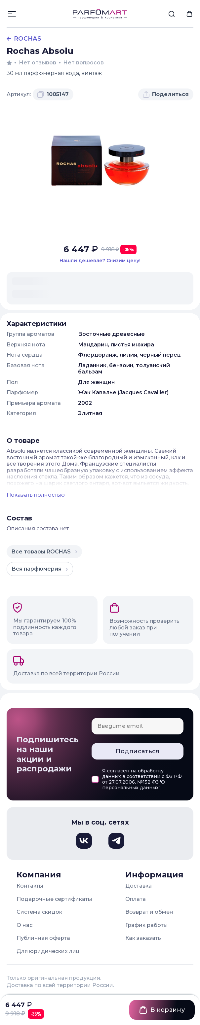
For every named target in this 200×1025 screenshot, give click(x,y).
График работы (146, 925)
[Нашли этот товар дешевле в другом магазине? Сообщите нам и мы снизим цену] (100, 261)
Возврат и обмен (149, 912)
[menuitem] (172, 14)
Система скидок (39, 912)
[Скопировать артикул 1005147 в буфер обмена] (53, 94)
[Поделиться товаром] (165, 94)
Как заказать (143, 938)
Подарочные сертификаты (54, 899)
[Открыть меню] (12, 14)
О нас (24, 925)
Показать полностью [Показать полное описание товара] (36, 495)
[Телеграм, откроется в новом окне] (116, 841)
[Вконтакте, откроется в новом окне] (84, 841)
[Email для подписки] (137, 726)
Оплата (135, 899)
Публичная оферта (43, 938)
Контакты (30, 886)
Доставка (138, 886)
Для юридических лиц (48, 951)
